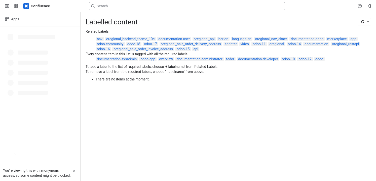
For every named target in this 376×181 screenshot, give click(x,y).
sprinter (231, 44)
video (245, 44)
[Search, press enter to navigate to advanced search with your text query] (187, 6)
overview (166, 59)
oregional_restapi (345, 44)
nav (99, 39)
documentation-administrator (199, 59)
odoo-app (147, 59)
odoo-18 (133, 44)
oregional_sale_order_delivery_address (191, 44)
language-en (241, 39)
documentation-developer (258, 59)
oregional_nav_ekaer (271, 39)
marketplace (337, 39)
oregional (277, 44)
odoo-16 (103, 49)
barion (223, 39)
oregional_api (204, 39)
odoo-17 (150, 44)
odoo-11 (259, 44)
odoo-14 (294, 44)
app (353, 39)
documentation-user (174, 39)
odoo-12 (304, 59)
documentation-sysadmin (117, 59)
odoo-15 (183, 49)
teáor (230, 59)
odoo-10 (288, 59)
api (195, 49)
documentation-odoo (307, 39)
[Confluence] (36, 6)
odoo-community (110, 44)
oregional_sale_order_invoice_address (143, 49)
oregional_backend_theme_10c (130, 39)
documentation (316, 44)
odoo (319, 59)
